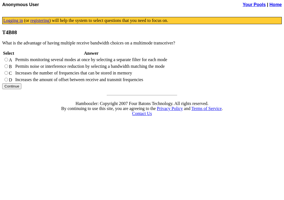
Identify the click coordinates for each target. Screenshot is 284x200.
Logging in (13, 20)
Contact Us (142, 113)
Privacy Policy (170, 108)
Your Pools (254, 4)
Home (276, 4)
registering (39, 20)
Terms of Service (206, 108)
